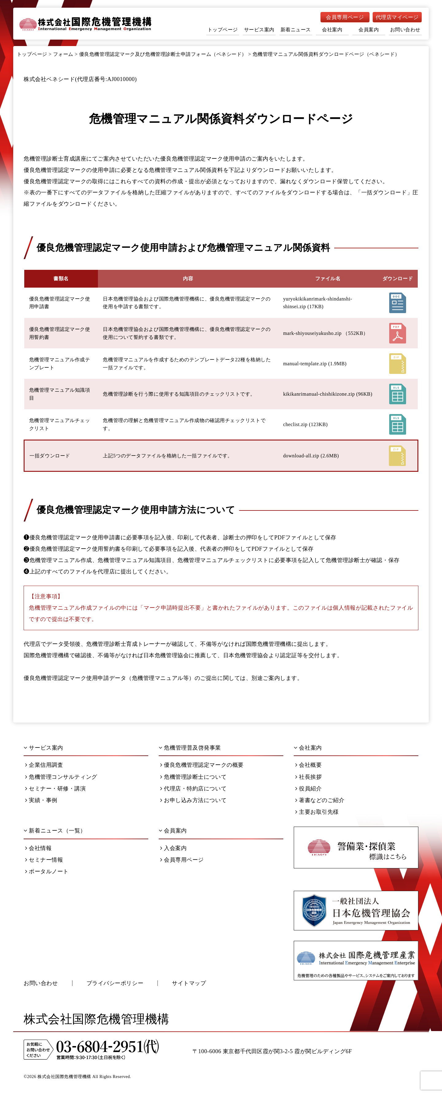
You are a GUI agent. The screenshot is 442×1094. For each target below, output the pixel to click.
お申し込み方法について (193, 800)
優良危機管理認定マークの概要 (202, 765)
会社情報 (38, 848)
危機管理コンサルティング (61, 777)
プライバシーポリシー (115, 983)
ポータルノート (47, 871)
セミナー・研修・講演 (55, 789)
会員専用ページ (345, 17)
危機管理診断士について (193, 777)
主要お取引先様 (317, 812)
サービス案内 (259, 29)
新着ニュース (296, 29)
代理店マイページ (397, 17)
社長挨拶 (308, 777)
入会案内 (173, 848)
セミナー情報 (44, 860)
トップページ (222, 29)
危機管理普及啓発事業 (190, 748)
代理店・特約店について (193, 789)
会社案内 (332, 29)
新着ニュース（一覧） (55, 831)
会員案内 (369, 29)
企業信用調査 (44, 765)
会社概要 (308, 765)
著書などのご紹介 (320, 800)
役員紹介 (308, 789)
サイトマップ (189, 983)
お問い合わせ (405, 29)
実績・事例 (41, 800)
